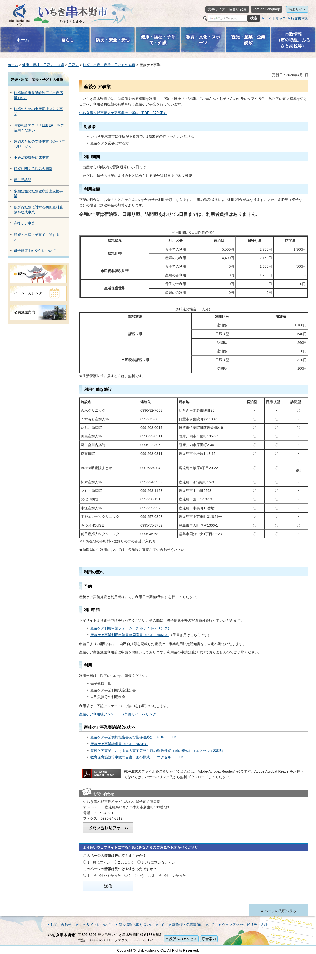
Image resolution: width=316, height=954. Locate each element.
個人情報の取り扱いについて (141, 925)
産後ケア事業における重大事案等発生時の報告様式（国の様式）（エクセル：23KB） (157, 751)
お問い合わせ (60, 925)
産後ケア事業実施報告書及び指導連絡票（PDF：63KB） (135, 737)
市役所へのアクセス (181, 939)
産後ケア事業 (24, 223)
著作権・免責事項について (193, 925)
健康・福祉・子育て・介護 (43, 65)
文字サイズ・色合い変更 (227, 9)
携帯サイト (297, 9)
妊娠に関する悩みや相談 (33, 169)
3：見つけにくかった (169, 876)
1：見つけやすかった (104, 876)
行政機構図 (299, 18)
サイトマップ (275, 18)
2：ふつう (126, 862)
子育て (73, 65)
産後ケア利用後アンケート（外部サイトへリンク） (119, 714)
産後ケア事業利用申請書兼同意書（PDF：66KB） (129, 635)
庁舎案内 (209, 939)
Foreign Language (266, 9)
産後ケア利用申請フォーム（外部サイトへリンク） (130, 628)
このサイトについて (95, 925)
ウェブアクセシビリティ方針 (245, 925)
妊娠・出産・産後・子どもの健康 (109, 65)
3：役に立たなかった (158, 862)
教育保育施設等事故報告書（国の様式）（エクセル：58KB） (138, 757)
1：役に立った (98, 862)
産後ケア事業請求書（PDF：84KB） (119, 744)
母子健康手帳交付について (35, 251)
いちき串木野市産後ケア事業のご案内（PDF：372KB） (123, 113)
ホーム (13, 65)
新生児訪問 (22, 180)
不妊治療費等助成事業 (31, 157)
